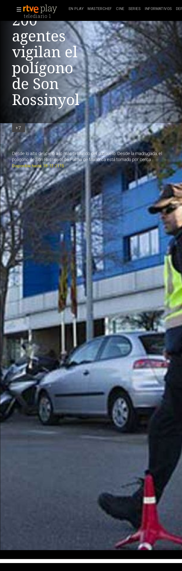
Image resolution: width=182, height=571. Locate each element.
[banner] (45, 9)
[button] (17, 9)
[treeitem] (76, 9)
